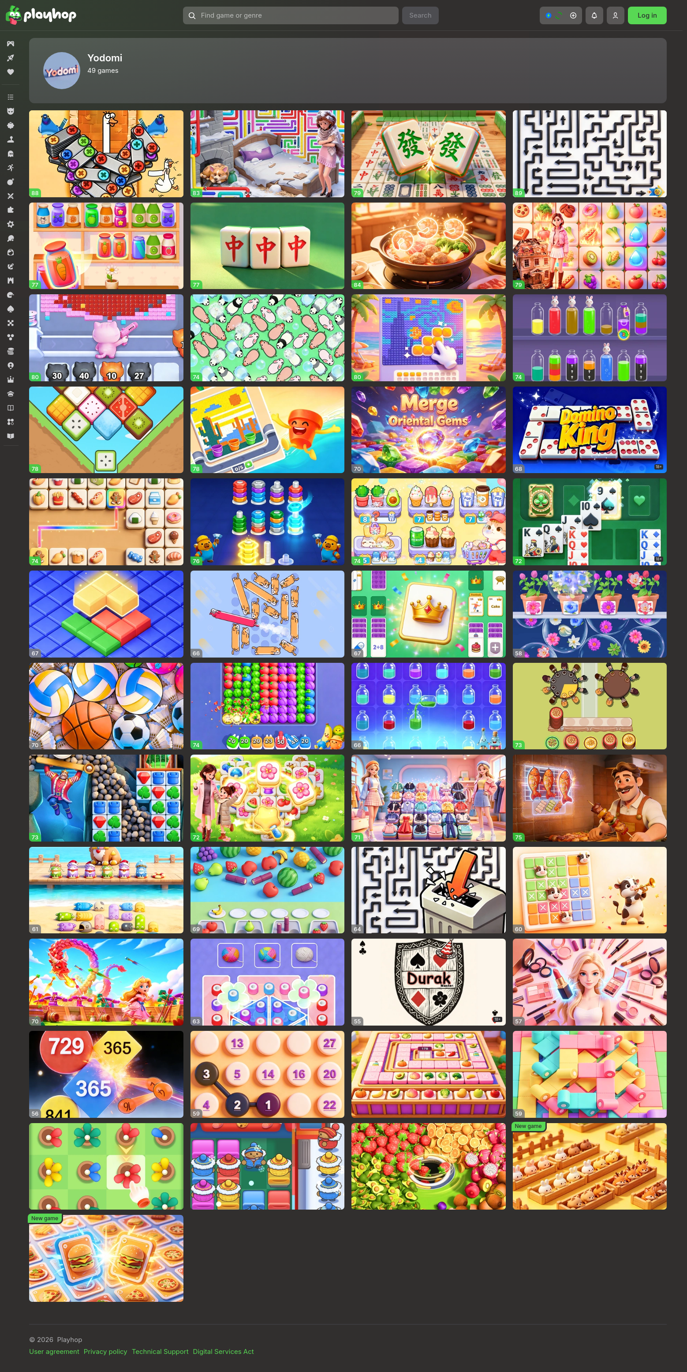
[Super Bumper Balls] (106, 1074)
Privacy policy (105, 1351)
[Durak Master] (428, 982)
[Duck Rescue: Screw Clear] (106, 153)
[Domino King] (590, 430)
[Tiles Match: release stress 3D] (267, 246)
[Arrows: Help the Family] (267, 153)
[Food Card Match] (106, 1258)
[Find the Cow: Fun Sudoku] (590, 890)
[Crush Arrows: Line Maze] (428, 890)
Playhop (69, 1339)
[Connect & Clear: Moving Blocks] (106, 521)
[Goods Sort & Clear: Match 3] (106, 246)
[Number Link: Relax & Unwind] (267, 1074)
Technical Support (160, 1351)
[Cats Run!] (267, 614)
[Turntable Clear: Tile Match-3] (428, 1074)
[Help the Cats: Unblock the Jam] (106, 890)
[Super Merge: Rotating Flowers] (106, 1166)
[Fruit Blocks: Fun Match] (106, 430)
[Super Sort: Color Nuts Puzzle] (267, 521)
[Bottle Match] (428, 706)
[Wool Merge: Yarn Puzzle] (267, 982)
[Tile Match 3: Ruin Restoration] (267, 798)
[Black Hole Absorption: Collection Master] (428, 1166)
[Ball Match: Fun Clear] (106, 706)
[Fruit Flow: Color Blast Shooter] (267, 706)
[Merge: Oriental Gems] (428, 430)
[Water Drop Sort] (590, 337)
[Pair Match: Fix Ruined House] (590, 246)
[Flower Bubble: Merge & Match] (590, 614)
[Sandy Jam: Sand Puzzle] (267, 430)
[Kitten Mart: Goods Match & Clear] (428, 521)
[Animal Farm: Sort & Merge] (590, 1166)
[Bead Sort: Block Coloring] (428, 337)
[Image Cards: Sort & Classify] (428, 614)
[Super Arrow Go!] (590, 153)
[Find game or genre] (291, 15)
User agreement (54, 1351)
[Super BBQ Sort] (590, 798)
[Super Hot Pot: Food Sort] (428, 246)
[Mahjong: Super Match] (428, 153)
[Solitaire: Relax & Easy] (590, 521)
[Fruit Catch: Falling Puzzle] (267, 890)
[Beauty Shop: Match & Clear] (590, 982)
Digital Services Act (223, 1351)
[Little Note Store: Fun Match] (590, 1074)
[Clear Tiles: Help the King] (106, 798)
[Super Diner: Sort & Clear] (590, 706)
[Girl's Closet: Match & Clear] (428, 798)
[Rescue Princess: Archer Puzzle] (106, 982)
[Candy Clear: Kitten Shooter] (106, 337)
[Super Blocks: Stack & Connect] (106, 614)
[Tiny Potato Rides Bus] (267, 1166)
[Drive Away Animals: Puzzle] (267, 337)
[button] (291, 15)
